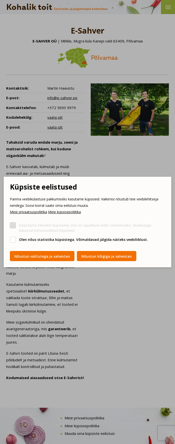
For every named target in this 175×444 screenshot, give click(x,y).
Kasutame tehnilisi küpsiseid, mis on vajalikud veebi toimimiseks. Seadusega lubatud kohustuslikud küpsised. (85, 228)
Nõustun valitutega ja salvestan (42, 256)
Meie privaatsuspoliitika (28, 212)
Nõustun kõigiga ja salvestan (106, 256)
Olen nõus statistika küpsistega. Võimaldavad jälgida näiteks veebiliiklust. (83, 239)
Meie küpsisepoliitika (64, 212)
